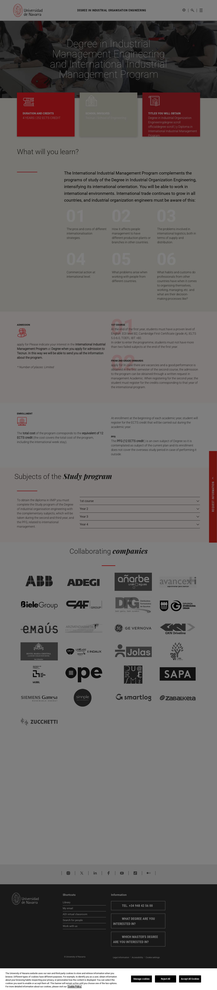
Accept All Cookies (190, 979)
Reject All (165, 979)
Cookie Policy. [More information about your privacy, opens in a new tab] (74, 986)
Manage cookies (141, 979)
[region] (108, 979)
